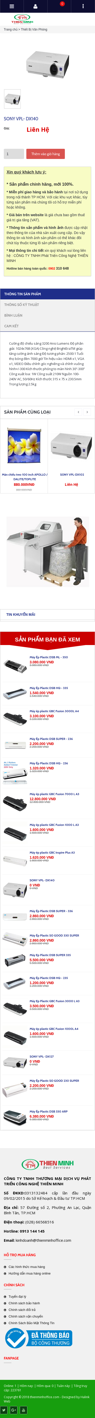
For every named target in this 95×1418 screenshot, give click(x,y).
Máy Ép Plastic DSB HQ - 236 (49, 763)
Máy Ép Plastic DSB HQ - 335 (49, 688)
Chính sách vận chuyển (26, 1316)
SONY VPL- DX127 (42, 1056)
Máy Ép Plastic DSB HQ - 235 (49, 978)
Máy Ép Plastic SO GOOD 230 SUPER (54, 1081)
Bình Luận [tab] (13, 315)
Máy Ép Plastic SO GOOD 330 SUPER (54, 935)
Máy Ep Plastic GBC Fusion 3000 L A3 (55, 1001)
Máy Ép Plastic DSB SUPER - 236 (51, 739)
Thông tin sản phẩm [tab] (22, 294)
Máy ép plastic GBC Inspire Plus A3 (52, 852)
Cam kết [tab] (11, 326)
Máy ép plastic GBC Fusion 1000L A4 (54, 1029)
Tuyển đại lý (17, 1296)
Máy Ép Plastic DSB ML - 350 (49, 657)
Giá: (7, 128)
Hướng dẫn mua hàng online (30, 1273)
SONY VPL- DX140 (42, 880)
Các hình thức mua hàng (27, 1267)
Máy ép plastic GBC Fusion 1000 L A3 (54, 825)
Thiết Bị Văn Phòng (34, 29)
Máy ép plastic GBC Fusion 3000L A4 (54, 711)
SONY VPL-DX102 (72, 474)
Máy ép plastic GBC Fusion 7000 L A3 (54, 794)
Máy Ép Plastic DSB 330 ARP (49, 1111)
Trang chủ (10, 29)
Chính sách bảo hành (24, 1303)
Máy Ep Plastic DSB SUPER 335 (50, 955)
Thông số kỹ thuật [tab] (21, 304)
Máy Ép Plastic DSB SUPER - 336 (51, 911)
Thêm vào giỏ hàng (45, 154)
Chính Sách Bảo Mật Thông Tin (31, 1323)
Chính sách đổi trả (22, 1310)
